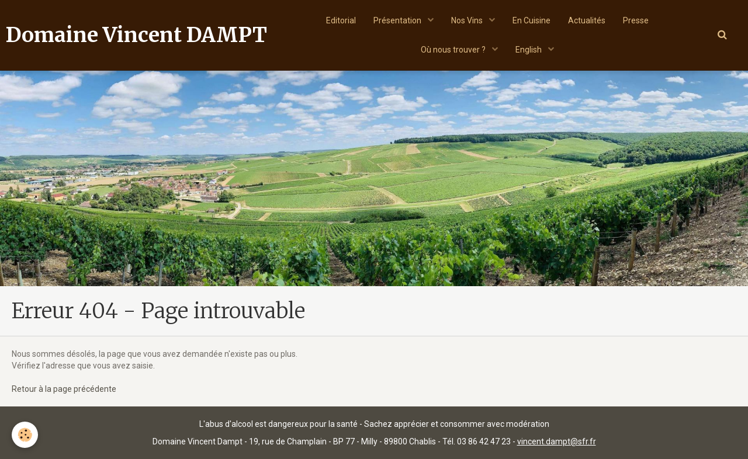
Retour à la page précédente (64, 389)
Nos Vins (467, 20)
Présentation (398, 20)
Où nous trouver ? (454, 49)
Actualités (586, 20)
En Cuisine (531, 20)
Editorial (341, 20)
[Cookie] (25, 435)
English (529, 49)
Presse (636, 20)
